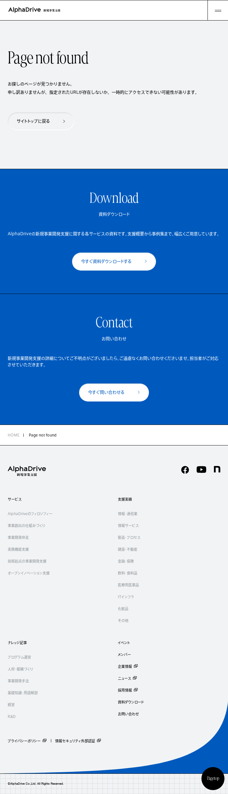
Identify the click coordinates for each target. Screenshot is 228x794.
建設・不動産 (127, 549)
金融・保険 (126, 561)
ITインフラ (126, 597)
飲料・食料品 (127, 573)
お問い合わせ (128, 714)
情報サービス (128, 525)
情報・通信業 (127, 513)
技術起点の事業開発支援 (27, 561)
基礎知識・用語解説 (23, 693)
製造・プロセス (129, 537)
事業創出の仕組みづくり (26, 525)
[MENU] (218, 10)
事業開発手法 (18, 681)
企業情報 (128, 666)
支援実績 (125, 499)
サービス (14, 499)
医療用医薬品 (128, 585)
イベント (124, 642)
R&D (12, 716)
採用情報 (128, 690)
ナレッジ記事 (17, 642)
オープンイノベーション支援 (29, 573)
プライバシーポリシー (27, 740)
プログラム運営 (19, 657)
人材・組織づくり (20, 669)
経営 (11, 704)
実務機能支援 (18, 549)
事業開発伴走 (18, 537)
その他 (123, 620)
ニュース (127, 678)
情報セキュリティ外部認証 (78, 740)
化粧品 (123, 608)
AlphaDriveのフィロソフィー (30, 513)
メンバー (124, 654)
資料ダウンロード (131, 702)
